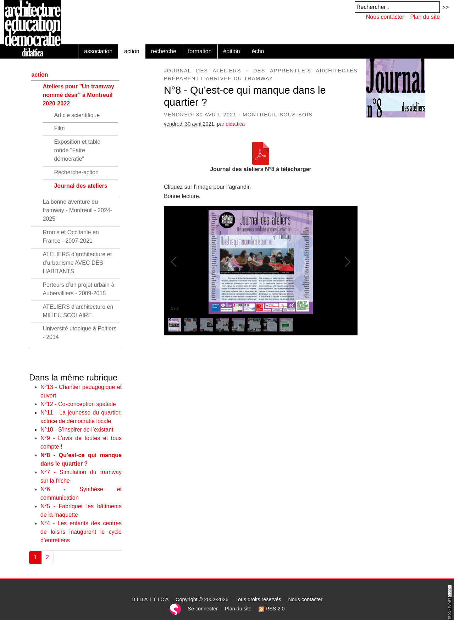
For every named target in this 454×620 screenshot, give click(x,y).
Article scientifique (77, 115)
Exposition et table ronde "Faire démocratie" (77, 150)
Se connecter (203, 608)
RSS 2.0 (272, 608)
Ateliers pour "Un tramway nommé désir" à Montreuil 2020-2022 (78, 94)
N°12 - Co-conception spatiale (78, 404)
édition (231, 51)
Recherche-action (76, 172)
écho (258, 51)
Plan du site (425, 17)
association (98, 51)
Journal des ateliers (80, 186)
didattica (235, 124)
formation (200, 51)
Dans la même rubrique (73, 377)
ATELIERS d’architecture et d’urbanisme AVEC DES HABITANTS (77, 262)
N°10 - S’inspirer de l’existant (77, 430)
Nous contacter (385, 17)
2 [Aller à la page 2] (47, 557)
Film (59, 128)
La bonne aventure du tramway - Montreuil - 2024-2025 (77, 210)
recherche (163, 51)
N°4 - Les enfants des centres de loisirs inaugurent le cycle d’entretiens (81, 531)
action (131, 51)
